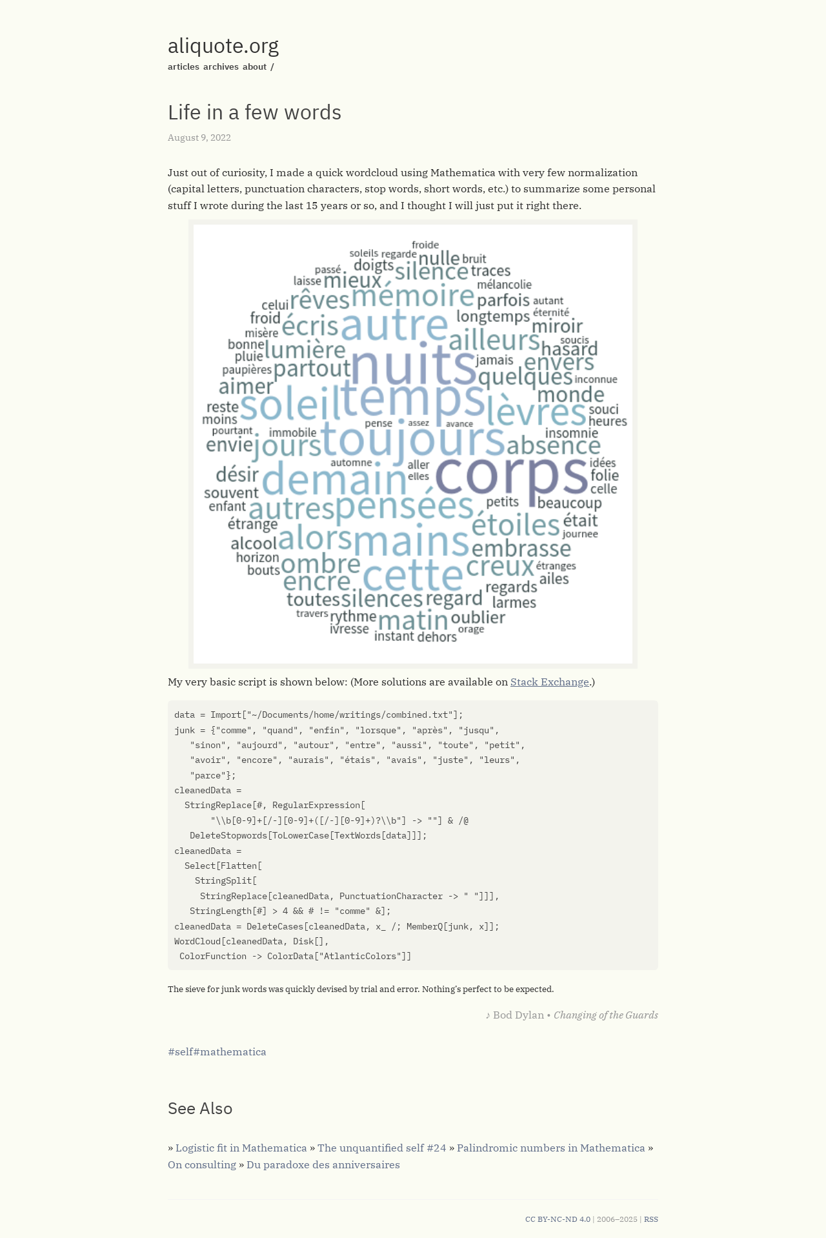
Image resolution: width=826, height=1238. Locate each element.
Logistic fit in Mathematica (241, 1147)
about (255, 66)
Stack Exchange (549, 681)
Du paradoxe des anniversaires (323, 1164)
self (184, 1051)
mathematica (233, 1051)
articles (183, 66)
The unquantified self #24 (382, 1147)
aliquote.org (223, 45)
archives (221, 66)
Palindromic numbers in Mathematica (551, 1147)
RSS (651, 1219)
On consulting (202, 1164)
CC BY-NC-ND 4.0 (557, 1219)
